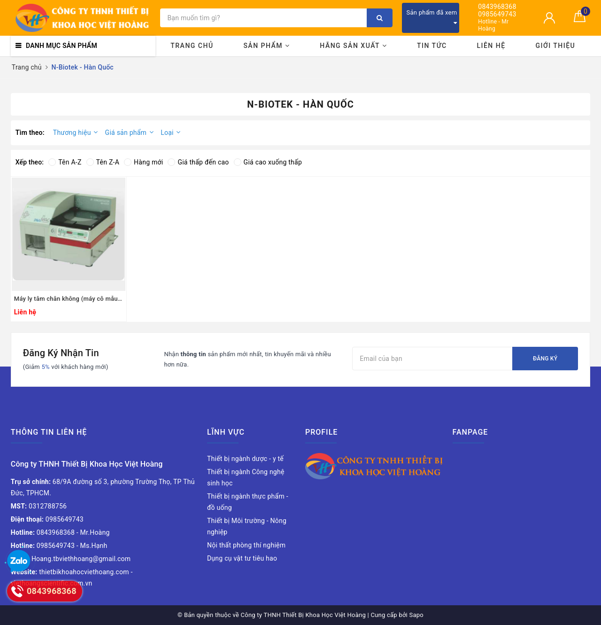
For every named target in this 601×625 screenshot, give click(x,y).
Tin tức (432, 45)
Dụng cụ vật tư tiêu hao (242, 558)
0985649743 (497, 14)
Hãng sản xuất (353, 45)
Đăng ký (545, 358)
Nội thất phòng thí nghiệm (246, 545)
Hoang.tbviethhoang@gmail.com (71, 558)
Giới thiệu (555, 45)
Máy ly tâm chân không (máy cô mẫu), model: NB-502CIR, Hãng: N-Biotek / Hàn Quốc (68, 298)
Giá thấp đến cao (198, 162)
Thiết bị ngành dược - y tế (245, 458)
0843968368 (497, 6)
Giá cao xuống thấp (268, 162)
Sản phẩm (266, 45)
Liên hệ (491, 45)
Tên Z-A (102, 162)
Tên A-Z (64, 162)
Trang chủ (191, 45)
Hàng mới (143, 162)
